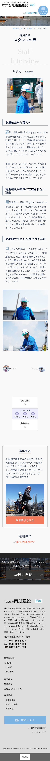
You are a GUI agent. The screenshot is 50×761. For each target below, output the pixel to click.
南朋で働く (25, 400)
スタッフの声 (12, 704)
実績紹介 (8, 684)
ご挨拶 (9, 667)
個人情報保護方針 (38, 728)
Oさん (39, 368)
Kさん (8, 368)
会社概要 (10, 671)
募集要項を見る (25, 520)
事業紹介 (8, 679)
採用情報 (8, 695)
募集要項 (25, 423)
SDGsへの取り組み (13, 689)
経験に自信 (23, 575)
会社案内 (8, 663)
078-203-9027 (25, 542)
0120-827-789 (31, 13)
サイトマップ (40, 732)
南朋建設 (17, 601)
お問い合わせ (43, 12)
